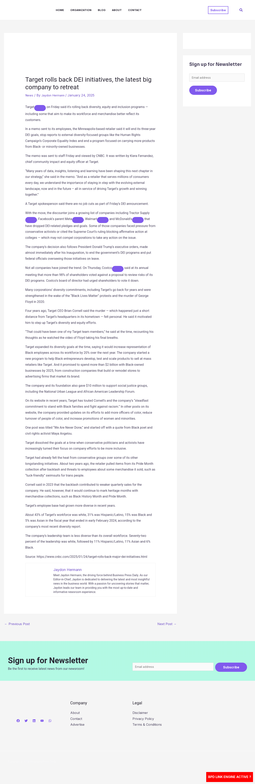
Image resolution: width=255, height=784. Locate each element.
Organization (80, 10)
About (117, 10)
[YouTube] (42, 721)
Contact (135, 10)
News (29, 95)
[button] (218, 10)
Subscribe (203, 91)
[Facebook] (18, 721)
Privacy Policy (143, 720)
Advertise (77, 726)
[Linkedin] (34, 721)
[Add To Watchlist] (40, 108)
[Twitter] (26, 721)
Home (60, 10)
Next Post (167, 624)
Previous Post (17, 624)
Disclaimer (140, 714)
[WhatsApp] (50, 721)
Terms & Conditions (147, 726)
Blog (102, 10)
